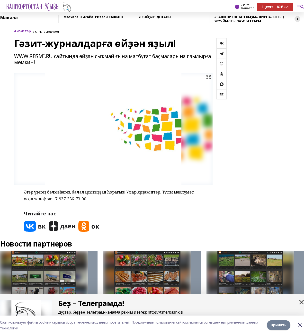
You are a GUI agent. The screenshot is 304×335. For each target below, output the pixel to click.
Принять (278, 325)
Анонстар (22, 31)
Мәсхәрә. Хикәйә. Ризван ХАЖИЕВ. (93, 17)
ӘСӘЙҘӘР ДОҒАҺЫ (155, 17)
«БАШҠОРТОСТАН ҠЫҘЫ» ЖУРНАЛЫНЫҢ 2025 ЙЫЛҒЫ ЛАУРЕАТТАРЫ (249, 19)
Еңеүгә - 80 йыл (274, 6)
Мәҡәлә (9, 17)
